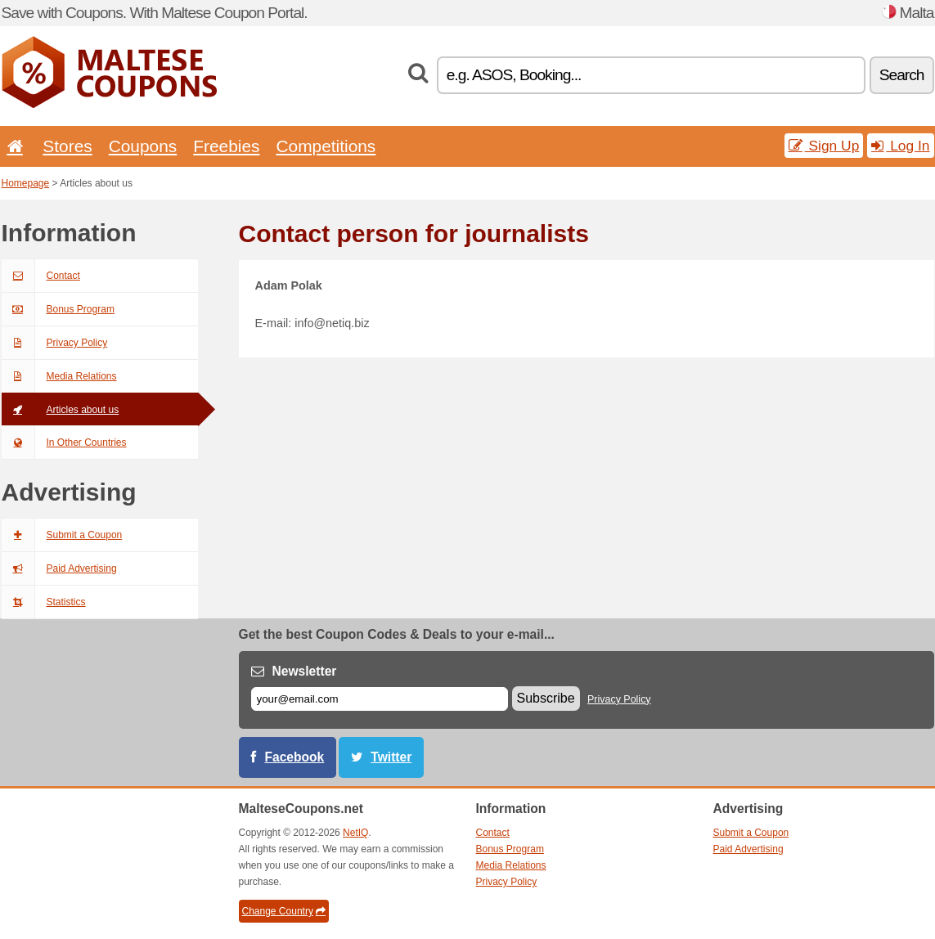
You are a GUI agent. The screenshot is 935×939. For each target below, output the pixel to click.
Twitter (391, 757)
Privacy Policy (55, 342)
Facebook (295, 757)
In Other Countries (64, 442)
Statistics (44, 602)
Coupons (143, 146)
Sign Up (824, 145)
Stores (67, 146)
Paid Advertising (59, 568)
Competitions (325, 146)
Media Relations (59, 376)
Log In (900, 145)
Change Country (284, 911)
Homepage (26, 183)
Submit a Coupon (62, 535)
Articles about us (60, 409)
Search (901, 74)
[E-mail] (379, 699)
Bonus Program (58, 309)
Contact (41, 275)
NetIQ (355, 832)
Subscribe (546, 698)
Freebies (226, 146)
